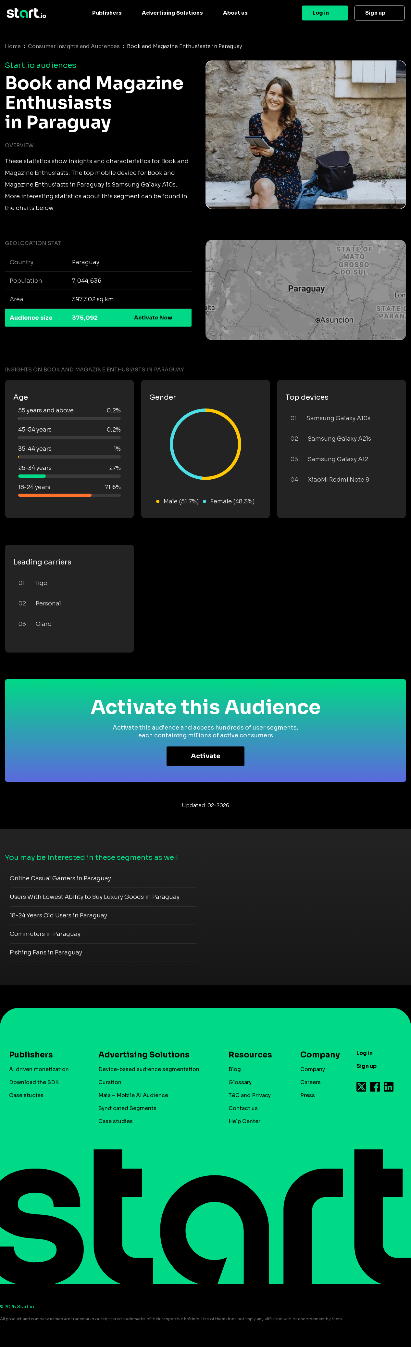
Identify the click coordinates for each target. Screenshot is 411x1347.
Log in (321, 12)
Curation (109, 1082)
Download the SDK (34, 1082)
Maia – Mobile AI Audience (133, 1095)
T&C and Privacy (250, 1095)
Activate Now (153, 317)
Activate (205, 756)
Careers (310, 1082)
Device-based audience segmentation (148, 1069)
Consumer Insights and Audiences (74, 46)
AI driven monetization (39, 1069)
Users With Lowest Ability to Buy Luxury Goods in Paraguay (95, 896)
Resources (250, 1055)
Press (307, 1095)
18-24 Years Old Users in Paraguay (58, 915)
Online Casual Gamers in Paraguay (60, 878)
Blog (235, 1069)
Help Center (244, 1121)
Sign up (375, 12)
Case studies (26, 1095)
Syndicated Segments (127, 1108)
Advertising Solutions (172, 12)
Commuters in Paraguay (45, 934)
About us (235, 12)
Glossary (240, 1082)
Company (317, 1055)
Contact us (243, 1108)
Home (13, 46)
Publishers (107, 12)
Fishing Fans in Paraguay (46, 952)
